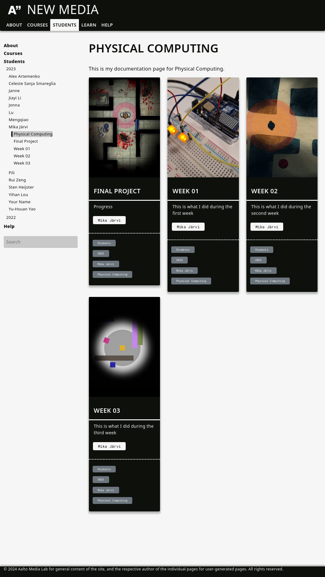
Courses (37, 25)
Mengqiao (18, 119)
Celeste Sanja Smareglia (32, 83)
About (14, 25)
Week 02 (22, 156)
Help (107, 25)
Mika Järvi (18, 127)
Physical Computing (33, 134)
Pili (12, 172)
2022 (11, 217)
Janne (14, 90)
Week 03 (22, 163)
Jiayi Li (15, 98)
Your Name (20, 202)
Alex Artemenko (24, 76)
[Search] (41, 242)
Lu (11, 112)
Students (64, 25)
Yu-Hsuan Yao (22, 209)
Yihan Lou (18, 194)
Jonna (14, 105)
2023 (11, 69)
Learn (88, 25)
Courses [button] (13, 53)
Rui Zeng (17, 180)
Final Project (26, 141)
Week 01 (22, 148)
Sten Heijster (21, 187)
